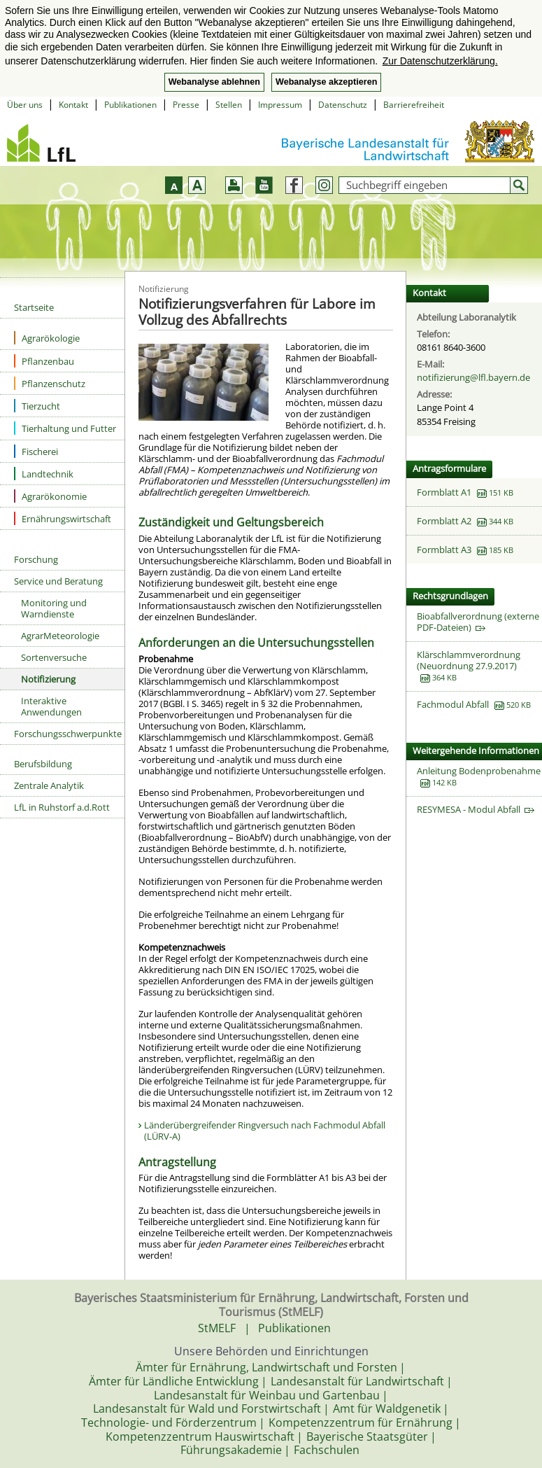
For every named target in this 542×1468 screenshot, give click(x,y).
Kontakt (73, 105)
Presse (186, 105)
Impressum (280, 105)
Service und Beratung (58, 581)
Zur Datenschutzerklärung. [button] (440, 61)
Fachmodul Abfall (453, 704)
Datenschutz (342, 105)
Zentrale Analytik (49, 785)
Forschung (36, 559)
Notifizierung (48, 679)
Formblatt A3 (444, 549)
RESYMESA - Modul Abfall (475, 809)
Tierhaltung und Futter (65, 428)
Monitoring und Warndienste (54, 608)
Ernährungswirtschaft (62, 518)
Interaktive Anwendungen (51, 706)
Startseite (34, 307)
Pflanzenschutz (49, 383)
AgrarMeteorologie (60, 635)
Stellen (228, 105)
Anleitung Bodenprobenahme (479, 770)
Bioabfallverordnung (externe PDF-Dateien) (478, 622)
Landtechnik (43, 473)
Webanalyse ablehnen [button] (214, 82)
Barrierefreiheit (413, 105)
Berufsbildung (43, 763)
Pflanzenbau (44, 361)
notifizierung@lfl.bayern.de (473, 377)
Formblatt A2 (444, 521)
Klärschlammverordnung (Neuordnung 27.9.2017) (468, 660)
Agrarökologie (47, 337)
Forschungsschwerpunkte (68, 733)
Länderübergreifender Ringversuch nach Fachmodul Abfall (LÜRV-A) (264, 1130)
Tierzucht (37, 405)
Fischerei (36, 451)
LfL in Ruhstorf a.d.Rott (62, 807)
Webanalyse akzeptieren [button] (326, 82)
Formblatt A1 (444, 492)
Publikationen (130, 105)
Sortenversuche (54, 657)
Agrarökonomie (50, 496)
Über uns (25, 105)
